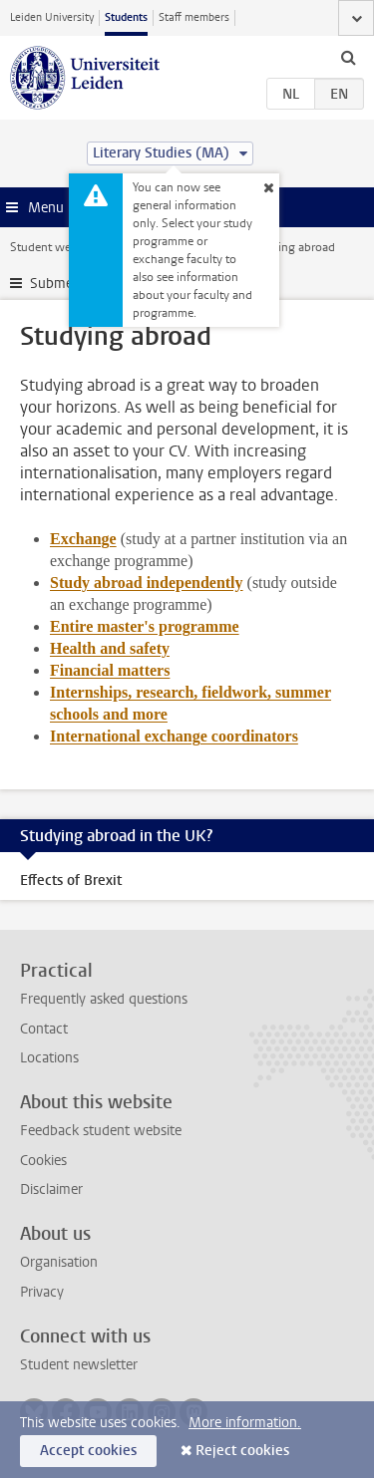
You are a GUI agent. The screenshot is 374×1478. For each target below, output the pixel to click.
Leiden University (52, 17)
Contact (44, 1029)
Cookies (43, 1160)
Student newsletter (79, 1364)
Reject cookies (242, 1450)
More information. (244, 1422)
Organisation (59, 1262)
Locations (49, 1057)
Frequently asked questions (103, 999)
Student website (53, 247)
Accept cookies (88, 1450)
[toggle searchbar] (348, 57)
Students (126, 17)
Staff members (194, 17)
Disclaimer (51, 1189)
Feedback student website (101, 1130)
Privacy (42, 1292)
